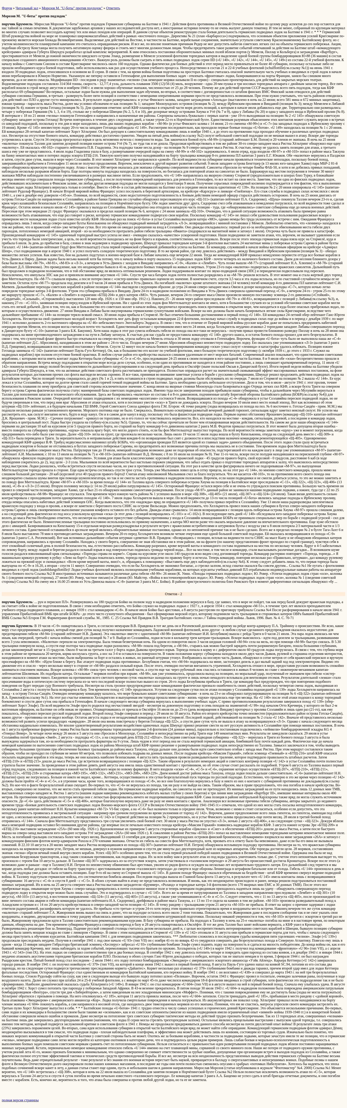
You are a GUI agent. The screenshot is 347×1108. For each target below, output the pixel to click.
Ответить (113, 8)
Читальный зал (26, 8)
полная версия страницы (20, 1100)
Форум (7, 8)
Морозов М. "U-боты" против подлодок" (72, 8)
